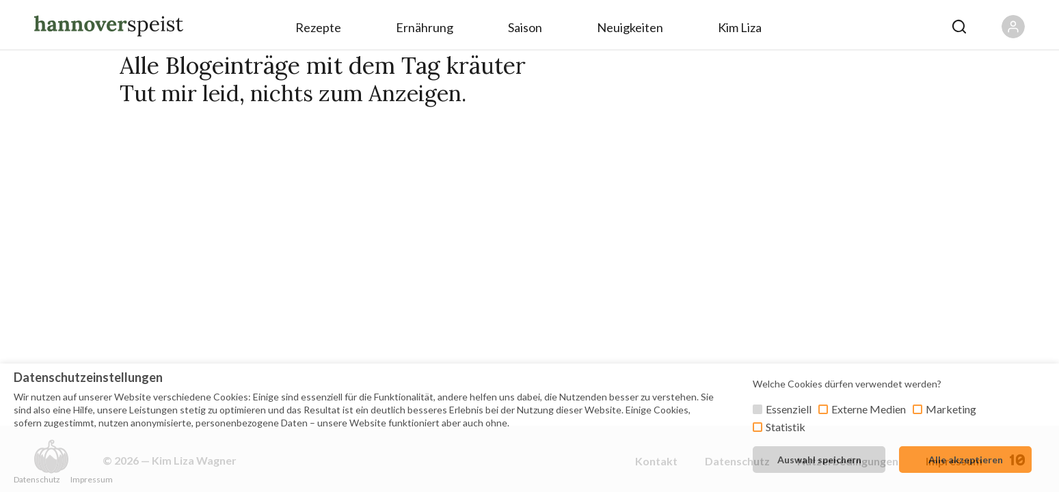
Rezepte (318, 27)
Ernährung (424, 27)
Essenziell (789, 408)
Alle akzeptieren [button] (965, 459)
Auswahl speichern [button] (819, 459)
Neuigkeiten (630, 27)
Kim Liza (740, 27)
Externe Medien (868, 408)
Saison (525, 27)
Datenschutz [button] (37, 479)
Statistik (785, 426)
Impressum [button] (91, 479)
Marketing (951, 408)
